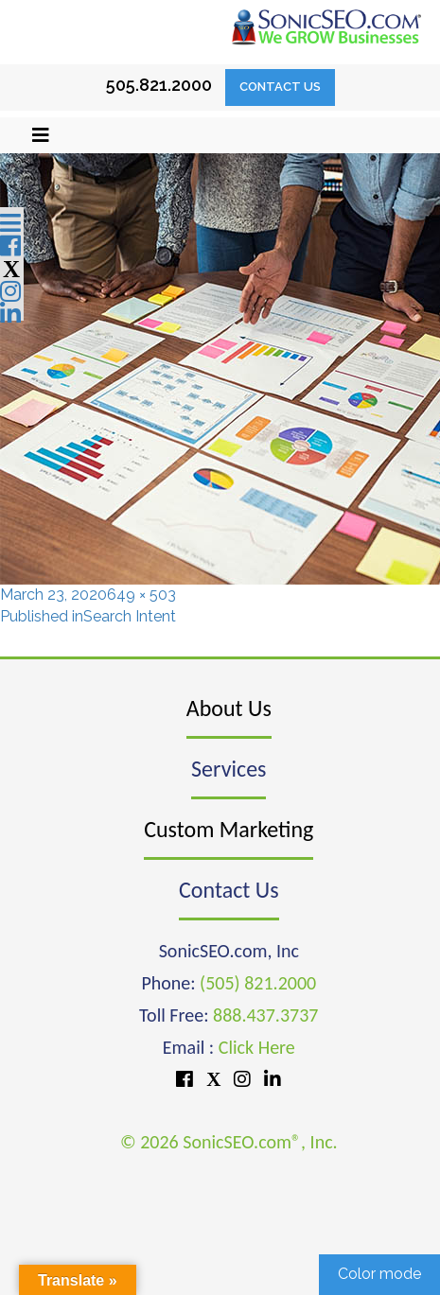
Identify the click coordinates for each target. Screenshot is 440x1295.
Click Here (257, 1047)
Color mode (379, 1274)
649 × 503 (141, 595)
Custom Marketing (228, 829)
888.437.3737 (265, 1015)
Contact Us (280, 86)
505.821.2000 (159, 85)
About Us (229, 708)
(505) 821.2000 (258, 982)
